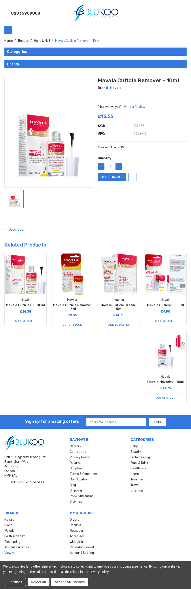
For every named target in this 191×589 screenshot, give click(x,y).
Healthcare (138, 468)
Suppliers (76, 468)
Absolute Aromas (16, 547)
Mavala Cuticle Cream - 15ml (119, 307)
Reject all (38, 581)
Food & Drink (139, 463)
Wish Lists (77, 542)
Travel (134, 485)
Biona (8, 525)
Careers (75, 446)
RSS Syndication (82, 496)
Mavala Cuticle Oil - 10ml (25, 305)
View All (9, 553)
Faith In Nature (15, 536)
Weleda (9, 531)
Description (18, 229)
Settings (15, 581)
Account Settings (82, 553)
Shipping (76, 490)
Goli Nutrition (79, 479)
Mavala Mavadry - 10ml (165, 382)
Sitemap (76, 501)
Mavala (9, 520)
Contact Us (78, 452)
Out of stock (72, 324)
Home (134, 474)
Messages (77, 531)
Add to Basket (25, 321)
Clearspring (12, 542)
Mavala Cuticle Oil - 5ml (165, 305)
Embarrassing (140, 457)
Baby (134, 446)
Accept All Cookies (70, 581)
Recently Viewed (82, 547)
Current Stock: (111, 147)
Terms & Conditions (84, 474)
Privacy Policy (80, 457)
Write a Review (134, 107)
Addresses (77, 536)
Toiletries (137, 479)
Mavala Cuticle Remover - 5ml (72, 307)
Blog (73, 485)
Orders (74, 520)
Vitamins (136, 490)
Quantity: (105, 158)
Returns (75, 463)
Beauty (135, 452)
